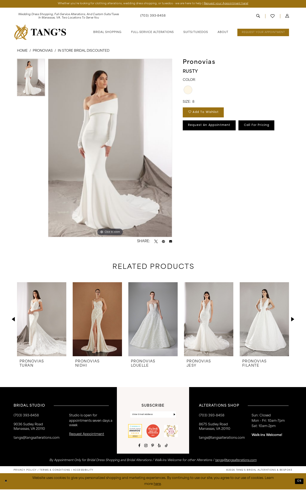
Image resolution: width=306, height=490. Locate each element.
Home (22, 51)
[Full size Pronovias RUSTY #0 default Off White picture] (110, 148)
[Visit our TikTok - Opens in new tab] (166, 446)
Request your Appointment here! (229, 4)
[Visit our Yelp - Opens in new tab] (159, 446)
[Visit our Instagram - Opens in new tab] (145, 446)
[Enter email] (153, 415)
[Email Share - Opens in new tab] (170, 241)
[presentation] (41, 319)
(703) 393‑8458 (26, 415)
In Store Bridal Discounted (83, 51)
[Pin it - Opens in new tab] (163, 241)
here (157, 484)
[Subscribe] (174, 415)
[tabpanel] (31, 79)
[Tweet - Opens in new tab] (156, 241)
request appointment (86, 434)
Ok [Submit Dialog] (299, 481)
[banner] (40, 32)
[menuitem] (69, 16)
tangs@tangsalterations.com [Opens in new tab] (236, 461)
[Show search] (258, 16)
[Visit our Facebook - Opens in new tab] (139, 446)
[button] (287, 16)
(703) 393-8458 (211, 415)
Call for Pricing (262, 127)
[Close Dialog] (6, 482)
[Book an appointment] (263, 32)
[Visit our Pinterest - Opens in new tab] (152, 446)
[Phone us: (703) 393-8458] (153, 16)
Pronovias (43, 51)
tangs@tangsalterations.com (37, 438)
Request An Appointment (211, 127)
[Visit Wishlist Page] (272, 16)
